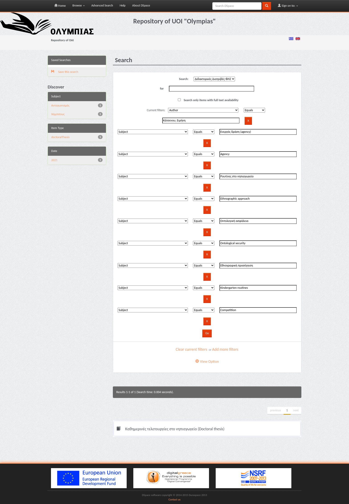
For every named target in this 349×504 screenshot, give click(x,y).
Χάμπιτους (58, 114)
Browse (78, 5)
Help (123, 5)
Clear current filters (191, 349)
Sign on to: (288, 6)
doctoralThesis (60, 137)
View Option (207, 361)
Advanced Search (102, 5)
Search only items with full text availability (208, 100)
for (162, 88)
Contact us (174, 499)
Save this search (64, 72)
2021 (54, 160)
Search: (184, 79)
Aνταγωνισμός (60, 105)
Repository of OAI (62, 40)
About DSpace (141, 5)
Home (60, 6)
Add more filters (225, 349)
